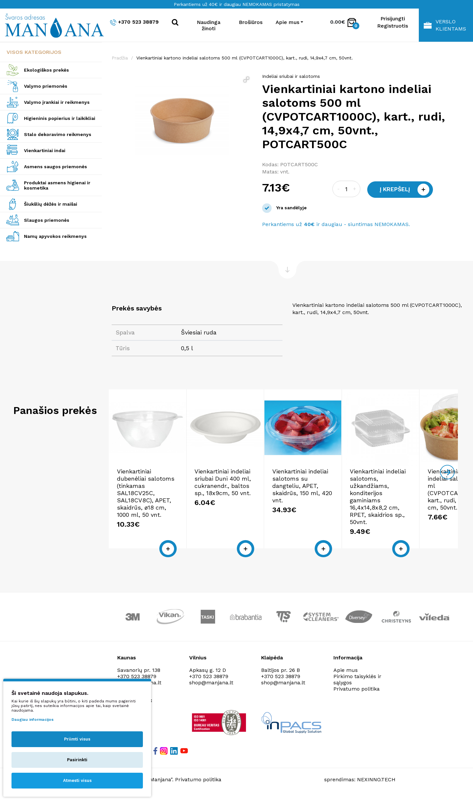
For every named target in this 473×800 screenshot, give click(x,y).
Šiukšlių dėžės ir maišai (50, 204)
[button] (246, 79)
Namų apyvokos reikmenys (55, 236)
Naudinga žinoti (208, 25)
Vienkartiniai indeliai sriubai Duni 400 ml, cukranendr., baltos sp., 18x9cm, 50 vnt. (238, 501)
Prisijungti (392, 18)
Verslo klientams (445, 25)
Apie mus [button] (287, 22)
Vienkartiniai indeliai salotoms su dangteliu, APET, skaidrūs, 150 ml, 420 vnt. (325, 501)
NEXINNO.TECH (376, 784)
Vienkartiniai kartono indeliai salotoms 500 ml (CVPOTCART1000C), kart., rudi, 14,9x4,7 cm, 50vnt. (244, 57)
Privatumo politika (356, 693)
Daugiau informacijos (32, 719)
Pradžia (120, 57)
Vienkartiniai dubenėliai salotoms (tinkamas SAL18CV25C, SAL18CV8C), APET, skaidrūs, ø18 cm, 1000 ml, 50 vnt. (150, 508)
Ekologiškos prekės (46, 70)
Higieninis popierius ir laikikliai (59, 118)
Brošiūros (250, 22)
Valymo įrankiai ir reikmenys (57, 102)
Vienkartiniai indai (44, 150)
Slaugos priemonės (46, 220)
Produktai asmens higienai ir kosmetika (57, 185)
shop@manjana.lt (211, 687)
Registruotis (392, 26)
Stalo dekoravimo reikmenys (57, 134)
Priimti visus (77, 739)
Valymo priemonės (45, 86)
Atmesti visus (77, 780)
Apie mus (345, 674)
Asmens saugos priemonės (55, 166)
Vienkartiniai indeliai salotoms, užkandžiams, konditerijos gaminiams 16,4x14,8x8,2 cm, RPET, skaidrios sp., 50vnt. (414, 504)
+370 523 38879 (134, 22)
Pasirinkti (77, 759)
